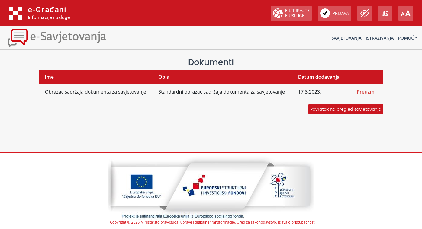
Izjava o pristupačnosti (297, 222)
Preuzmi (366, 91)
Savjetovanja (347, 38)
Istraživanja (380, 38)
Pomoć (406, 38)
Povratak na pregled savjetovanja (345, 109)
